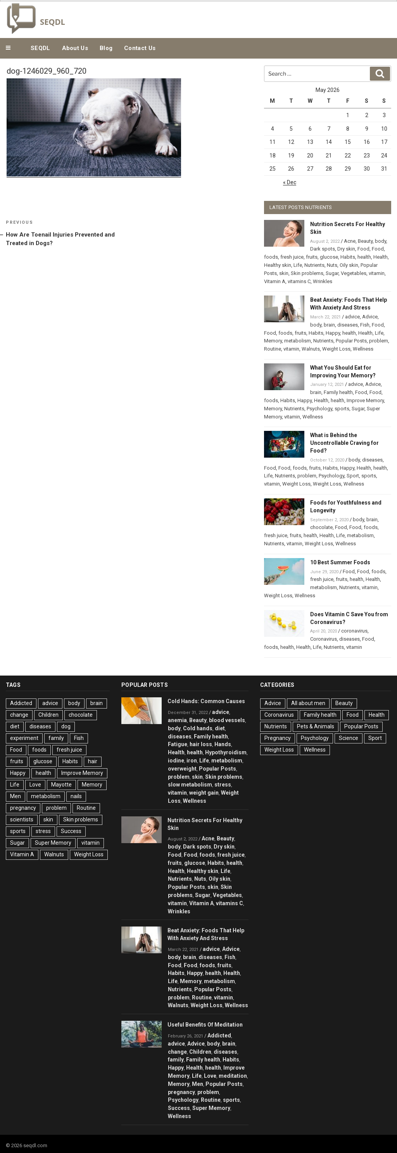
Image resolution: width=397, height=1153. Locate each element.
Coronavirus (323, 639)
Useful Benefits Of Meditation (205, 1025)
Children (48, 715)
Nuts (332, 265)
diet (14, 726)
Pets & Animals (315, 726)
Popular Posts (351, 341)
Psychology (319, 408)
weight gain (204, 793)
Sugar (332, 273)
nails (76, 796)
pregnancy (23, 808)
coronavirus (354, 631)
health (364, 257)
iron (191, 760)
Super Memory (53, 843)
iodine (176, 760)
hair (92, 761)
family (56, 738)
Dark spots (322, 249)
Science (348, 738)
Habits (347, 257)
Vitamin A (274, 281)
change (19, 715)
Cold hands (197, 728)
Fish (364, 325)
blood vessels (227, 720)
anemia (177, 720)
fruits (312, 257)
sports (342, 408)
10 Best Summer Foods (340, 562)
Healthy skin (277, 265)
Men (15, 796)
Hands (222, 744)
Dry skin (346, 249)
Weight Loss (336, 349)
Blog (106, 48)
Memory (273, 341)
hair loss (201, 744)
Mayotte (61, 784)
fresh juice (292, 257)
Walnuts (311, 349)
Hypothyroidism (226, 752)
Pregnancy (277, 738)
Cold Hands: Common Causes (206, 701)
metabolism (297, 341)
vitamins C (299, 281)
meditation (233, 1076)
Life (297, 265)
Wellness (363, 349)
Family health (338, 392)
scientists (21, 819)
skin (283, 273)
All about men (308, 703)
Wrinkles (322, 281)
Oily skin (349, 265)
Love (35, 784)
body (380, 241)
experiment (24, 738)
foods (271, 257)
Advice (370, 317)
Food (363, 249)
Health (380, 257)
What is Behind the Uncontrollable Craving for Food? (344, 443)
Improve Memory (365, 400)
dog (66, 726)
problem (378, 341)
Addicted (21, 703)
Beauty (365, 241)
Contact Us (139, 48)
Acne (350, 241)
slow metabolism (190, 784)
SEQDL (40, 48)
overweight (182, 769)
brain (329, 325)
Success (71, 831)
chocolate (321, 527)
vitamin (377, 273)
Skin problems (307, 273)
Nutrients (314, 265)
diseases (347, 325)
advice (352, 317)
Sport (353, 476)
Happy (333, 333)
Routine (272, 349)
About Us (75, 48)
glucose (329, 257)
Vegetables (353, 273)
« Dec (289, 182)
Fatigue (177, 744)
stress (43, 831)
